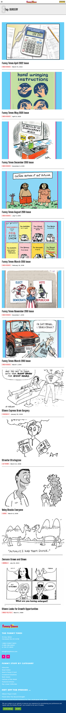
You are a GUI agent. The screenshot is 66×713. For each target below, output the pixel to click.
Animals (5, 563)
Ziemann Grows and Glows (14, 559)
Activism (6, 464)
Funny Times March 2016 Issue (16, 261)
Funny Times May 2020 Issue (15, 112)
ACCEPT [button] (18, 708)
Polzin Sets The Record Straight (13, 697)
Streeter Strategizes (11, 460)
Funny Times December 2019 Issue (18, 162)
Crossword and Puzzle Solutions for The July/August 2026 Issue (24, 699)
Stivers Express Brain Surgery (15, 410)
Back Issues (6, 67)
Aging (4, 513)
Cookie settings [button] (8, 708)
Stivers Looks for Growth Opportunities (20, 608)
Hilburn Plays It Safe (9, 694)
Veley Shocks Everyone (12, 509)
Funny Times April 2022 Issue (15, 63)
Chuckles (6, 414)
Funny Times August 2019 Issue (16, 212)
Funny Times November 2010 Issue (18, 311)
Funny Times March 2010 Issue (16, 360)
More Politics (7, 612)
